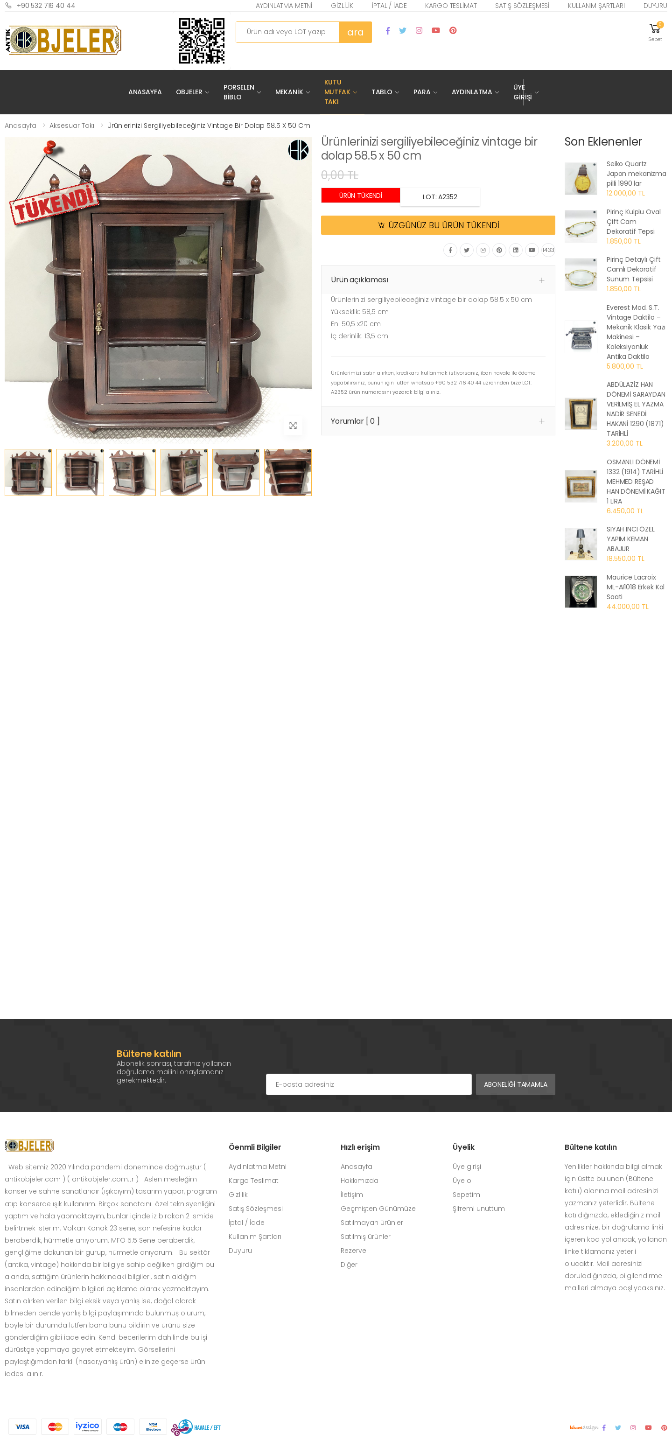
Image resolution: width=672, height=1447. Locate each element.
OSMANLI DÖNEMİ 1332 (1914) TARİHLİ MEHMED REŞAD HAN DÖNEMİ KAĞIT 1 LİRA (636, 481)
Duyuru (655, 5)
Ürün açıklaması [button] (359, 279)
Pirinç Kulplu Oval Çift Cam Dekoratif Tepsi (633, 221)
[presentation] (337, 1055)
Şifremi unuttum (479, 1208)
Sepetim (466, 1194)
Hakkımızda (359, 1180)
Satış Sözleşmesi (522, 5)
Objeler (189, 92)
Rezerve (353, 1250)
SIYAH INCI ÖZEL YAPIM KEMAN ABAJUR (631, 538)
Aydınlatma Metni (284, 5)
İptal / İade (389, 5)
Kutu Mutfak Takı (337, 91)
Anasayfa (145, 92)
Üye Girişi (522, 92)
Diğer (349, 1264)
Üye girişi (467, 1166)
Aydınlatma (472, 92)
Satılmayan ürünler (372, 1222)
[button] (655, 32)
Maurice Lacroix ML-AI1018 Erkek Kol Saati (636, 587)
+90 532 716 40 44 (40, 5)
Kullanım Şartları (596, 5)
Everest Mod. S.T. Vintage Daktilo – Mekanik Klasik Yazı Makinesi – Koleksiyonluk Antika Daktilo (636, 332)
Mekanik (289, 92)
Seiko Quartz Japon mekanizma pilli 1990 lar (636, 173)
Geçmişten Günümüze (378, 1208)
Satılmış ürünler (366, 1236)
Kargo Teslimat (450, 5)
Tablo (381, 92)
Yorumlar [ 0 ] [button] (355, 421)
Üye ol (463, 1180)
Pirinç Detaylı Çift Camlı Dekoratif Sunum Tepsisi (634, 269)
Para (421, 92)
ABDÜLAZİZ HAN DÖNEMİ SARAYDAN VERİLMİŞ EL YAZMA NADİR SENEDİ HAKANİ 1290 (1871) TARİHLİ (636, 409)
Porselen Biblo (239, 92)
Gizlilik (342, 5)
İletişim (352, 1194)
